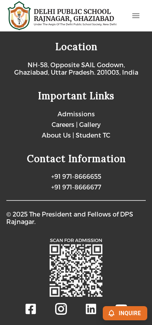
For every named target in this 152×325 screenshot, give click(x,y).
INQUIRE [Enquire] (125, 313)
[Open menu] (135, 15)
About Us (57, 135)
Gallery (90, 124)
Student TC (93, 135)
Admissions (76, 114)
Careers (64, 124)
